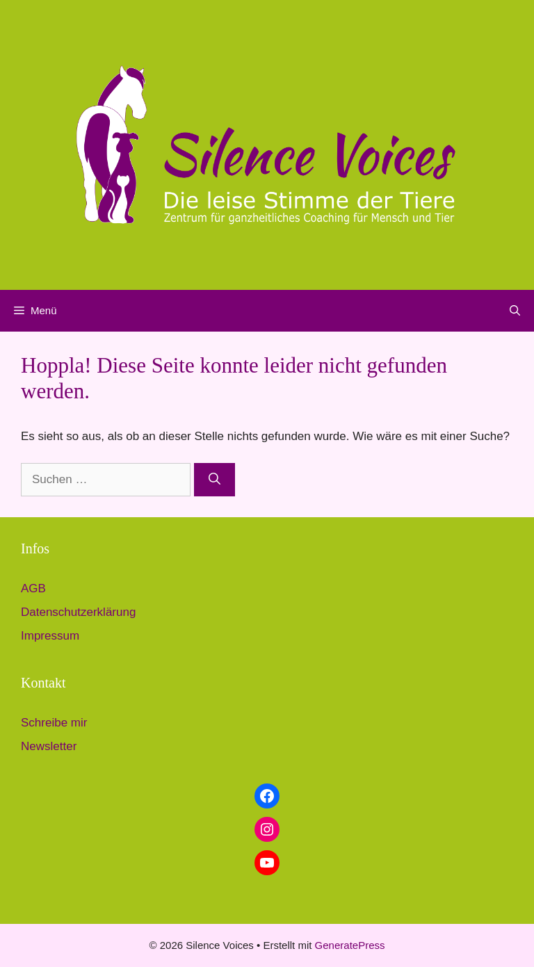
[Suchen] (214, 479)
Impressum (50, 635)
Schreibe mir (54, 722)
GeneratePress (350, 945)
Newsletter (48, 746)
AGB (33, 588)
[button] (515, 311)
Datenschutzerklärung (78, 612)
